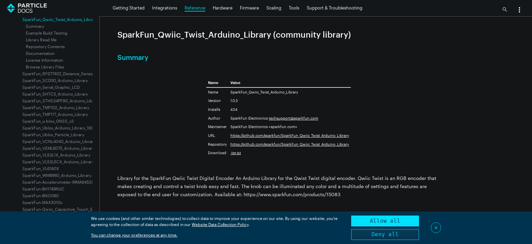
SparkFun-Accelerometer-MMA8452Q (58, 182)
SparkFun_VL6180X (40, 168)
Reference (195, 8)
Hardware (222, 8)
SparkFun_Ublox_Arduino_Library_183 (57, 127)
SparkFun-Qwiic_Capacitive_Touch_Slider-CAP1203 (71, 209)
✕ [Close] (436, 227)
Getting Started (129, 8)
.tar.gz (235, 152)
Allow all (385, 221)
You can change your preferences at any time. (134, 234)
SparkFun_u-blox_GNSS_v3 (48, 121)
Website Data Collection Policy (220, 224)
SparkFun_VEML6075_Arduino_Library (58, 148)
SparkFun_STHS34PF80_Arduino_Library (61, 100)
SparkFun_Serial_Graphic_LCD (51, 87)
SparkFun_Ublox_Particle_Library (53, 134)
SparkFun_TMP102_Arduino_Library (55, 107)
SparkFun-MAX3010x (42, 202)
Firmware (249, 8)
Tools (294, 8)
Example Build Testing (47, 32)
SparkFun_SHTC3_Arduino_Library (55, 94)
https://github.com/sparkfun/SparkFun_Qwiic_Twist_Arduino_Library (289, 135)
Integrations (164, 8)
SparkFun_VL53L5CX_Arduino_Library (58, 161)
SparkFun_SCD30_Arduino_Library (55, 80)
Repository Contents (45, 46)
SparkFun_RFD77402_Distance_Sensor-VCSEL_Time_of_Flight (80, 73)
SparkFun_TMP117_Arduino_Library (55, 114)
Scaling (273, 8)
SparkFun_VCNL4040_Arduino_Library (58, 141)
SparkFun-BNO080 (40, 195)
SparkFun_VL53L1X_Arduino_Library (56, 154)
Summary (35, 26)
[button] (519, 10)
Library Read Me (41, 39)
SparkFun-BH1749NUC (43, 188)
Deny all (385, 234)
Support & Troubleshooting (334, 8)
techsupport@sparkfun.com (293, 118)
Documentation (40, 53)
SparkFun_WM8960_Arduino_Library (56, 175)
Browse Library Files (45, 66)
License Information (44, 60)
